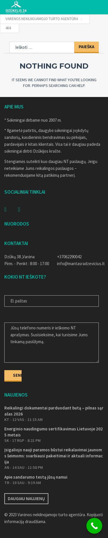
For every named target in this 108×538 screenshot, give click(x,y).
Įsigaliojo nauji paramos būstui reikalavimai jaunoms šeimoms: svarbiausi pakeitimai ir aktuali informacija (53, 456)
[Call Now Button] (94, 526)
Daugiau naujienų (26, 498)
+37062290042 (69, 256)
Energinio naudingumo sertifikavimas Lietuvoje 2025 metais (53, 432)
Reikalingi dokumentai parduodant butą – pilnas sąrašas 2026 (53, 411)
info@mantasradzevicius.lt (80, 263)
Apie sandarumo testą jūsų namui (35, 477)
